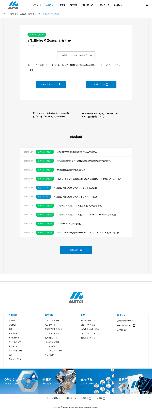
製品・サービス (43, 188)
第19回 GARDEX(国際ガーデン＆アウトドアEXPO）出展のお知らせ (88, 233)
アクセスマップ (15, 342)
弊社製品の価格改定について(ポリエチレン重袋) (75, 197)
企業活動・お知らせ (37, 35)
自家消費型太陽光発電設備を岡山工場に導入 (77, 152)
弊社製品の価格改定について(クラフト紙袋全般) (75, 188)
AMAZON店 (124, 330)
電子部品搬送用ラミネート (55, 329)
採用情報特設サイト (127, 320)
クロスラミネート (52, 333)
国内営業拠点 (14, 333)
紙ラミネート (50, 325)
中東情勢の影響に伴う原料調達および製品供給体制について (84, 161)
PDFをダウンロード (51, 84)
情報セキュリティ (88, 338)
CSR (10, 355)
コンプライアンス (88, 333)
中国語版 (86, 398)
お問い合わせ (103, 5)
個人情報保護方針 (53, 398)
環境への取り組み (88, 320)
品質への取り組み (88, 325)
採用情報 (88, 5)
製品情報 (73, 5)
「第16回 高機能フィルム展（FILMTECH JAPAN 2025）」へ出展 (86, 215)
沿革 (10, 329)
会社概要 (12, 325)
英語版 (101, 398)
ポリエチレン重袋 (52, 342)
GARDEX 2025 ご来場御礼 (69, 224)
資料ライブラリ (15, 359)
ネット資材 (49, 355)
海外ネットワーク (16, 351)
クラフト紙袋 (50, 346)
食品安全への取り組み (90, 329)
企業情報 (61, 5)
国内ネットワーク (16, 346)
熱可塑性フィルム (52, 338)
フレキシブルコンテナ (54, 351)
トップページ (36, 5)
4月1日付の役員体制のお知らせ (71, 170)
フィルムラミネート (53, 320)
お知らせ (49, 5)
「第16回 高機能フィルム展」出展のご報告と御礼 (79, 206)
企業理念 (12, 320)
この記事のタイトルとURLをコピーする (76, 55)
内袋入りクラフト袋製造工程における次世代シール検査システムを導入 (89, 179)
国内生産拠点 (14, 338)
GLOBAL (117, 5)
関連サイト (122, 315)
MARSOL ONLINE (126, 325)
